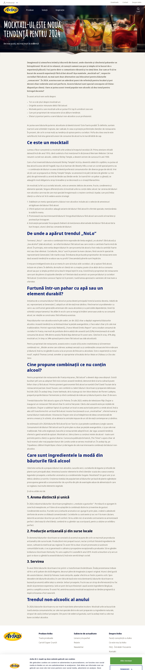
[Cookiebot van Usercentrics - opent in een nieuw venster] (15, 665)
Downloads (114, 2)
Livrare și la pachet (82, 638)
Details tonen (35, 665)
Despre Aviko (136, 2)
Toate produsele (46, 638)
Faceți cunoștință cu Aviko (120, 638)
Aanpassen (126, 655)
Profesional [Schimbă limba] (11, 3)
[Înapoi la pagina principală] (11, 9)
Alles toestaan (126, 647)
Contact (125, 2)
